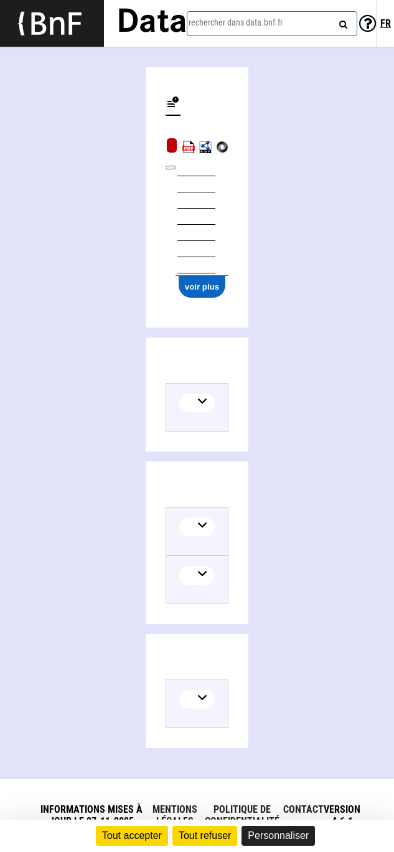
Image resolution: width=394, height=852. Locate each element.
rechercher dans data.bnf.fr (236, 22)
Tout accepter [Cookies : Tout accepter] (132, 835)
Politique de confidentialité (242, 815)
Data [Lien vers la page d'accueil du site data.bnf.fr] (151, 23)
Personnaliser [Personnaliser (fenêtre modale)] (278, 835)
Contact (303, 809)
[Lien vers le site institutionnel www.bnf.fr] (52, 23)
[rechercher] (341, 22)
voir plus (202, 286)
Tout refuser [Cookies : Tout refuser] (205, 835)
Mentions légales (174, 815)
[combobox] (272, 23)
